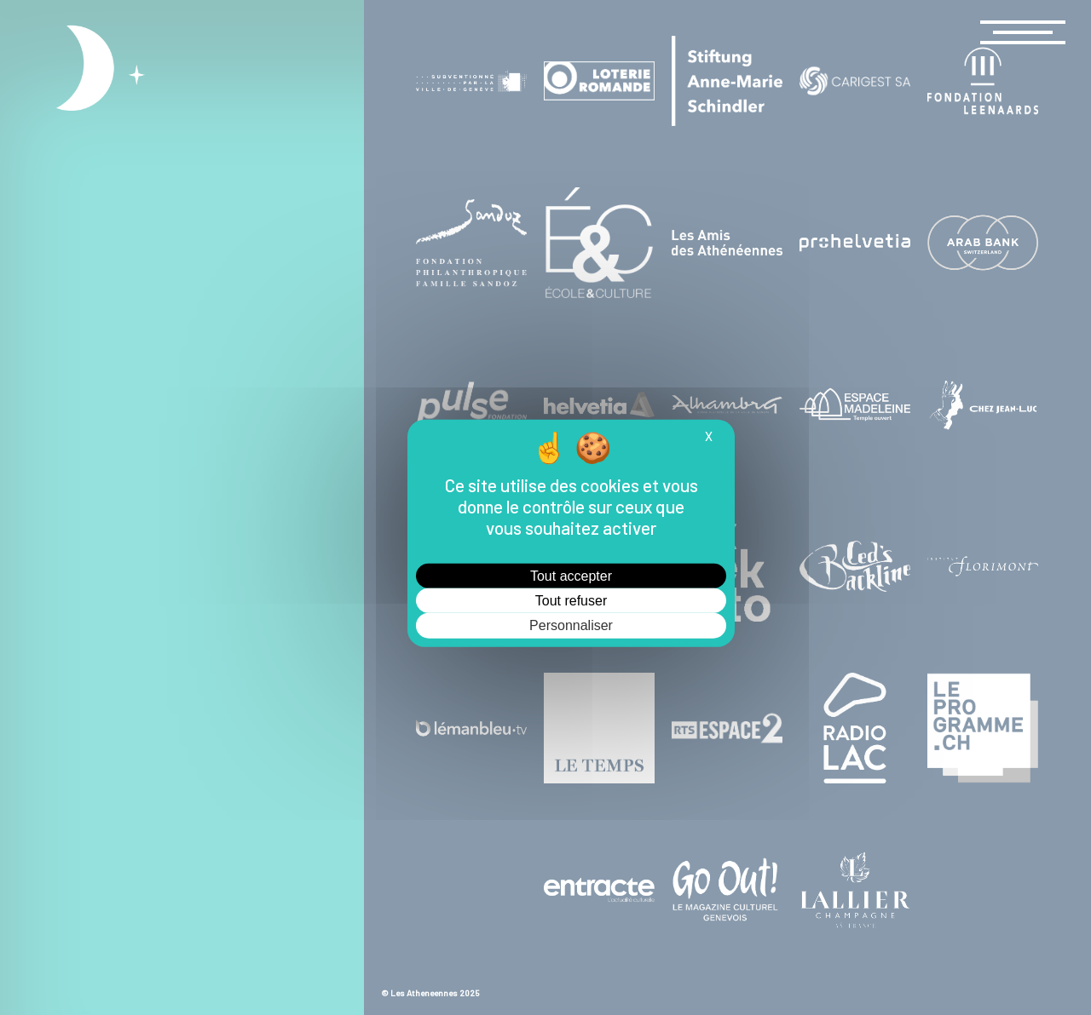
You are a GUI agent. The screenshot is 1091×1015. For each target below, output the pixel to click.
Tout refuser (571, 601)
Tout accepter (571, 576)
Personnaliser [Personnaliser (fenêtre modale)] (571, 625)
